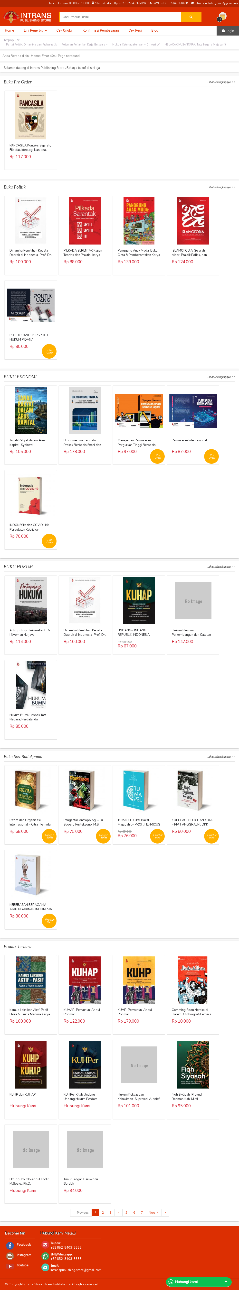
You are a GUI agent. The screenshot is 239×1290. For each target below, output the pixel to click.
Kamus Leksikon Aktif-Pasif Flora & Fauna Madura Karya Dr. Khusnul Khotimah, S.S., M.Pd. (30, 1017)
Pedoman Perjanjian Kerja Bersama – (84, 44)
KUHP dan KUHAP (23, 1094)
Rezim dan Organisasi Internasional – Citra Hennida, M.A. (30, 824)
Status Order (101, 3)
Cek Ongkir (65, 30)
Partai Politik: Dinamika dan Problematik (31, 44)
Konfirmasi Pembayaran (101, 30)
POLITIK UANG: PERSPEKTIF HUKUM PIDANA (29, 337)
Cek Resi (135, 30)
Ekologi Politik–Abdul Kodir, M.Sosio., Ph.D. (29, 1181)
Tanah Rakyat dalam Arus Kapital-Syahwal (28, 442)
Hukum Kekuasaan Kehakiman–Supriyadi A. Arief (139, 1096)
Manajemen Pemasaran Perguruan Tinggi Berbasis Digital (137, 444)
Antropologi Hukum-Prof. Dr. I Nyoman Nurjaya (30, 632)
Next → (154, 1213)
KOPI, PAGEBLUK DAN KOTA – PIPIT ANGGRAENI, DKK (192, 822)
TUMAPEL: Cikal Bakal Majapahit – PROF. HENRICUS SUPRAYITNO (139, 824)
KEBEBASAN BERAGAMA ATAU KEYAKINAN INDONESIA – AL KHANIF (31, 909)
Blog (155, 30)
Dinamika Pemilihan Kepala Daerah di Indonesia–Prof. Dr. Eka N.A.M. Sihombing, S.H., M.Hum (31, 257)
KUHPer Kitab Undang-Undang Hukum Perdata (80, 1096)
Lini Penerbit (35, 30)
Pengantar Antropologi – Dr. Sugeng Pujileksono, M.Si (84, 822)
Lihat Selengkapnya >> (221, 82)
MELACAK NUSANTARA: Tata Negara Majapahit (195, 44)
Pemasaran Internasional (189, 440)
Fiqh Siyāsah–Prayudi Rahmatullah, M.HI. (187, 1096)
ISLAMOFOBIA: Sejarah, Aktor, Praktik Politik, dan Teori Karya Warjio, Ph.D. (189, 255)
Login (227, 31)
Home (9, 30)
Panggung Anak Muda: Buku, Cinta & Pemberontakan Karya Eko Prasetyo (139, 255)
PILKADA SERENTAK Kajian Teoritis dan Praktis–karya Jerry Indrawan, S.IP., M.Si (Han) (83, 257)
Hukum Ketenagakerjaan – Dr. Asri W (136, 44)
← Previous (81, 1213)
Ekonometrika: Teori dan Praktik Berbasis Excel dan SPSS (82, 444)
